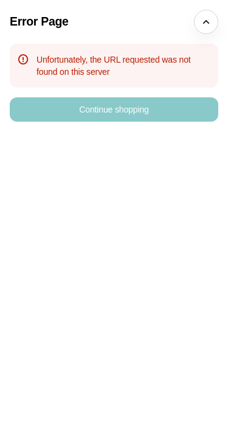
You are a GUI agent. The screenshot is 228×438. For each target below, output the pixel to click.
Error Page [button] (39, 21)
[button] (114, 109)
